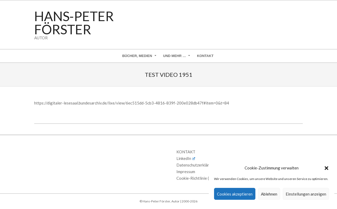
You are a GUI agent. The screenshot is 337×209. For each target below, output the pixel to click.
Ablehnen (269, 194)
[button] (326, 168)
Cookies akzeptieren (234, 194)
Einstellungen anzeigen (306, 194)
